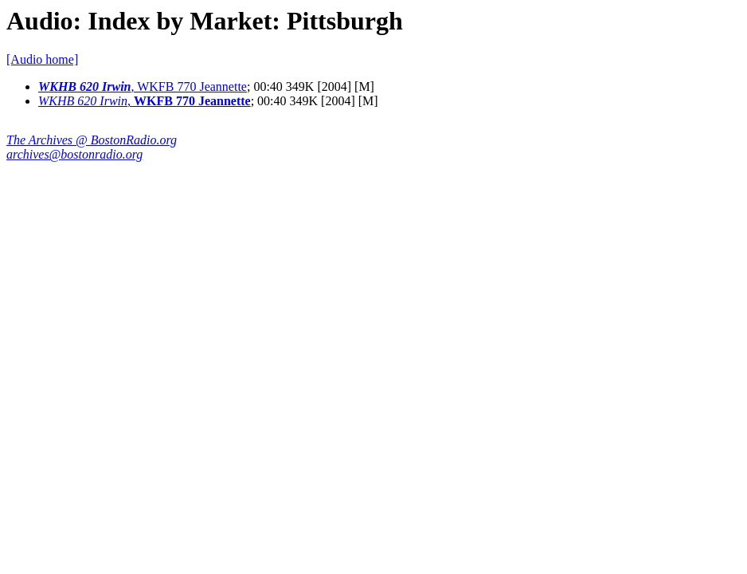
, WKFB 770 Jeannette (142, 86)
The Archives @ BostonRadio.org (91, 140)
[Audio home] (42, 59)
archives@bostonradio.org (74, 154)
